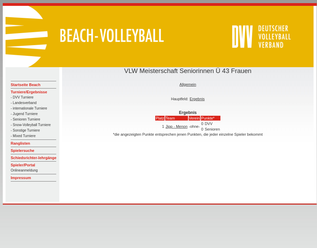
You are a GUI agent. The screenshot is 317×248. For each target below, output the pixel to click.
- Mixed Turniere (23, 136)
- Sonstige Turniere (25, 130)
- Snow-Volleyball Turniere (31, 125)
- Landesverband (24, 103)
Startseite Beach (25, 85)
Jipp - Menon (177, 126)
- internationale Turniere (29, 108)
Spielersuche (22, 150)
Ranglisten (20, 143)
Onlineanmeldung (24, 170)
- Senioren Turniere (25, 119)
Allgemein (187, 84)
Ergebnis (197, 99)
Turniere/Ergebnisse (29, 92)
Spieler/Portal (23, 165)
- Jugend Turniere (24, 114)
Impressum (21, 178)
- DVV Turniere (22, 97)
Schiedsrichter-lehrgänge (34, 158)
